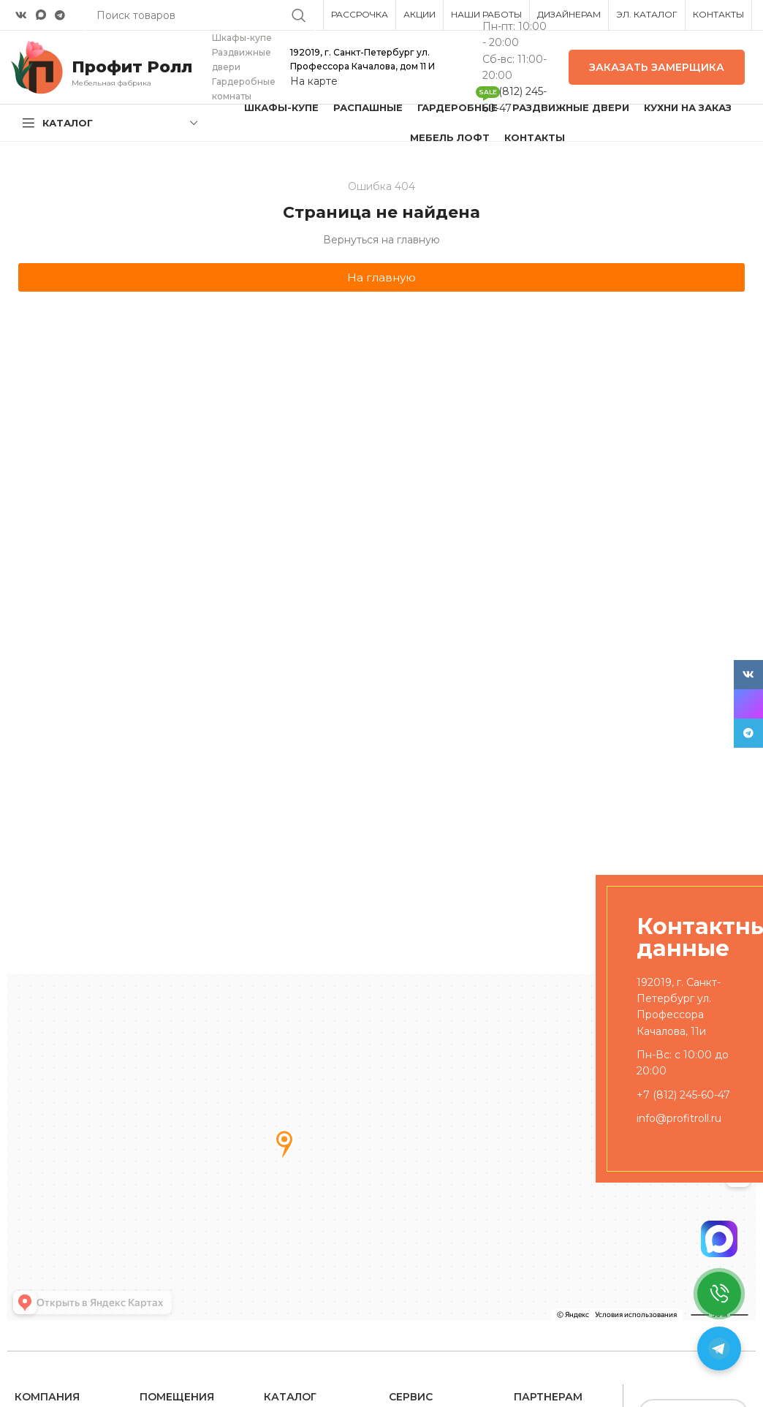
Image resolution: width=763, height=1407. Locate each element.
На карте (314, 81)
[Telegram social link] (59, 15)
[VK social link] (21, 15)
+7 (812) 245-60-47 (683, 1094)
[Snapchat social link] (40, 15)
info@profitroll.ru (679, 1118)
